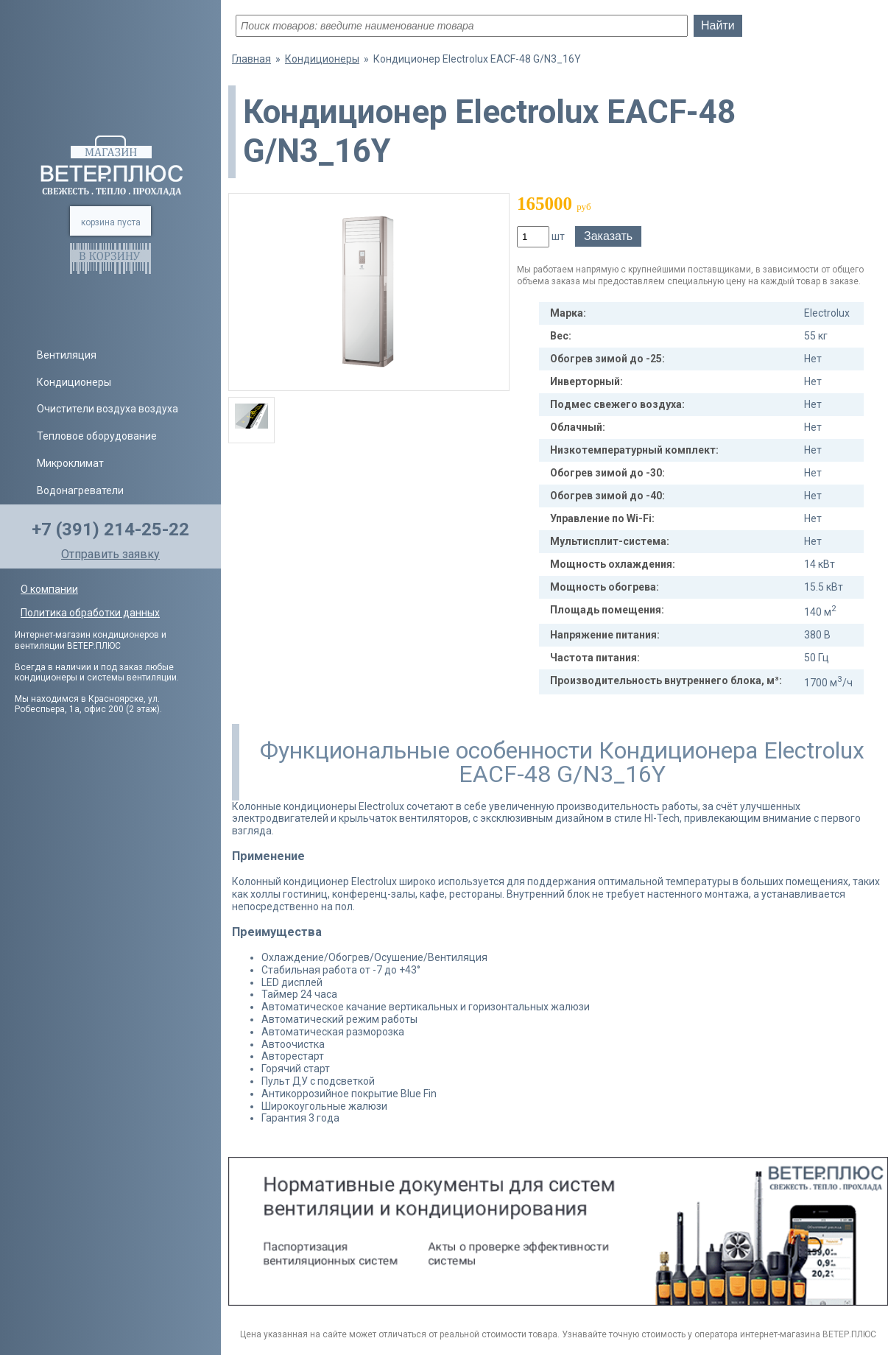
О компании (49, 589)
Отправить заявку (110, 554)
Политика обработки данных (90, 613)
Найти (718, 25)
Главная (251, 59)
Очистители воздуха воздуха (107, 409)
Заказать (608, 236)
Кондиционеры (74, 382)
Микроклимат (70, 463)
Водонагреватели (80, 490)
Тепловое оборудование (97, 436)
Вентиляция (66, 355)
